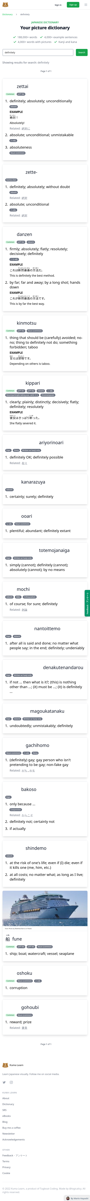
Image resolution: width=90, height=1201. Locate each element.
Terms (5, 1161)
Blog (4, 1121)
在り (24, 463)
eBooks (6, 1116)
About (5, 1098)
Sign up (73, 4)
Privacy (6, 1167)
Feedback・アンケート (14, 1155)
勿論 (24, 610)
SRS (4, 1110)
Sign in (58, 5)
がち (24, 770)
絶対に (26, 128)
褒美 (24, 1028)
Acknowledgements (13, 1139)
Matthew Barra (20, 929)
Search (81, 52)
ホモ (32, 770)
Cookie (6, 1173)
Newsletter (8, 1133)
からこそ (27, 815)
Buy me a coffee (11, 1127)
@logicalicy (75, 1188)
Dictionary (7, 14)
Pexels (29, 929)
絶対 (24, 198)
